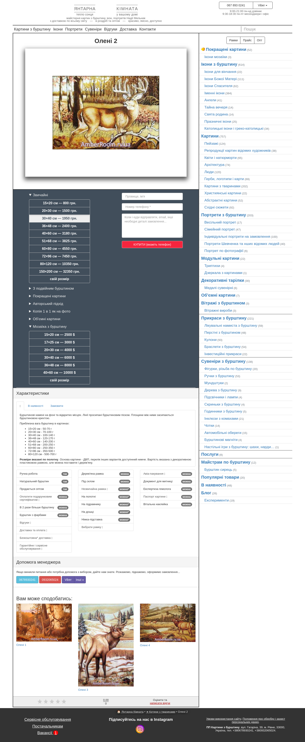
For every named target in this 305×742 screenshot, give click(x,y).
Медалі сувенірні (218, 288)
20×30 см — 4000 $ (59, 350)
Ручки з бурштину (219, 376)
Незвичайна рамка (106, 489)
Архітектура (214, 165)
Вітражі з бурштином (223, 303)
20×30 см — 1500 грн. (59, 211)
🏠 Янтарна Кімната (130, 711)
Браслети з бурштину (222, 347)
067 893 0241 (236, 5)
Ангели (210, 100)
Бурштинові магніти (221, 440)
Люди (209, 172)
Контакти (147, 29)
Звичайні (40, 195)
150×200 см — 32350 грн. (59, 271)
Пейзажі (211, 143)
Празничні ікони (217, 121)
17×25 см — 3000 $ (59, 342)
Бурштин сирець (218, 469)
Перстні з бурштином (222, 332)
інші (80, 579)
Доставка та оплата (33, 530)
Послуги (210, 454)
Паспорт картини (167, 497)
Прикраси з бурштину (224, 318)
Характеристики (32, 393)
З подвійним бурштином (53, 288)
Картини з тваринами (222, 186)
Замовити (56, 405)
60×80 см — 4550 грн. (59, 248)
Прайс (247, 40)
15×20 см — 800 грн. (59, 203)
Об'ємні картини (46, 319)
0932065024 (50, 579)
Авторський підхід (48, 304)
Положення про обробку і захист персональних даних (258, 720)
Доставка (128, 29)
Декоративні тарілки (222, 280)
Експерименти (216, 500)
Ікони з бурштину (219, 64)
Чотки (209, 425)
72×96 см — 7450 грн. (59, 256)
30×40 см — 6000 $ (59, 357)
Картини (210, 136)
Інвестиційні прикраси (222, 354)
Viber (262, 5)
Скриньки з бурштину (222, 404)
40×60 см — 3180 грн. (59, 233)
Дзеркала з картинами (223, 273)
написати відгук (160, 703)
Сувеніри (93, 29)
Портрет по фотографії (223, 251)
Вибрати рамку (92, 527)
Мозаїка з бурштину (50, 326)
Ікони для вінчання (220, 71)
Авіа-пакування (167, 474)
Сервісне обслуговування (47, 719)
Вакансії (47, 733)
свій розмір (59, 279)
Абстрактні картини (220, 200)
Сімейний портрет (219, 229)
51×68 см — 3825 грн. (59, 241)
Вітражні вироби (218, 310)
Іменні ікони (214, 93)
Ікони (58, 29)
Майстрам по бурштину (225, 462)
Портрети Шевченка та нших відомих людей (241, 244)
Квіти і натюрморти (220, 158)
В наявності (35, 405)
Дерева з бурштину (220, 390)
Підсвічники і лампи (221, 397)
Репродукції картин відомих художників (237, 150)
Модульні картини (220, 258)
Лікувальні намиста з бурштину (230, 325)
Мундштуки (214, 383)
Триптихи (212, 266)
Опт (259, 40)
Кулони (210, 340)
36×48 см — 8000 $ (59, 365)
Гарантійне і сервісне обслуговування (33, 547)
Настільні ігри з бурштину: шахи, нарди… (239, 447)
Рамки (233, 40)
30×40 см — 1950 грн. (59, 218)
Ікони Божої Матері (220, 79)
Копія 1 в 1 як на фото (51, 311)
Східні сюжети (216, 207)
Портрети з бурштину (223, 215)
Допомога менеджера (38, 562)
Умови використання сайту (223, 718)
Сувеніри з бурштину (223, 361)
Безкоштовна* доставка (36, 537)
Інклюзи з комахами (221, 418)
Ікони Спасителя (218, 86)
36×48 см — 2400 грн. (59, 226)
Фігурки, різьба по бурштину (228, 369)
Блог (206, 492)
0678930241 (27, 579)
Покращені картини (49, 296)
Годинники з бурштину (223, 411)
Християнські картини (222, 193)
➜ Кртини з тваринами (160, 711)
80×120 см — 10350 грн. (59, 264)
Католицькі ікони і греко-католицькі (233, 128)
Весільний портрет (220, 222)
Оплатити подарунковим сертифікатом (44, 498)
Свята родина (216, 114)
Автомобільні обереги (222, 433)
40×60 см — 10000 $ (59, 372)
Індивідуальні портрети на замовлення (237, 236)
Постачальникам (47, 726)
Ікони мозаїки (215, 57)
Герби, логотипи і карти (224, 179)
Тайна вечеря (215, 107)
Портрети (73, 29)
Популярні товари (220, 477)
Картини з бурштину (32, 29)
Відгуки (110, 29)
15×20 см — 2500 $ (59, 334)
